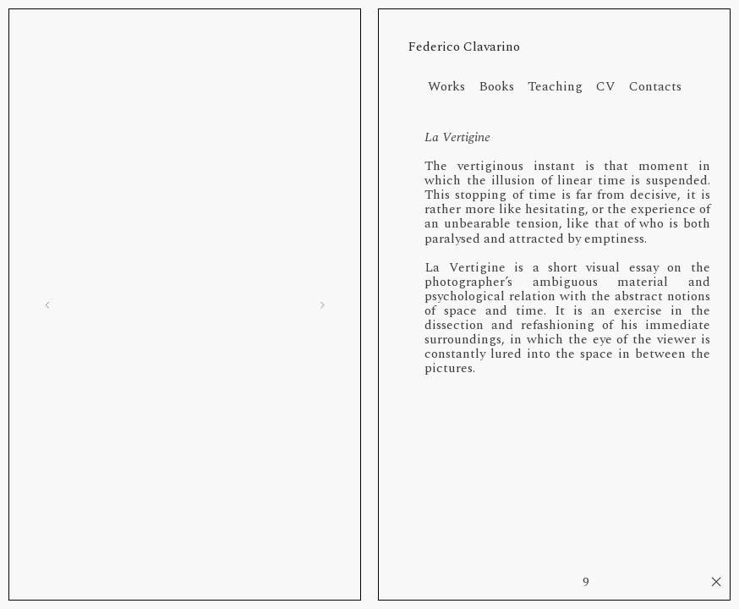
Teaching (562, 86)
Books (503, 86)
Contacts (655, 86)
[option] (184, 304)
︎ (716, 582)
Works (446, 86)
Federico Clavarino (464, 47)
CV (612, 86)
